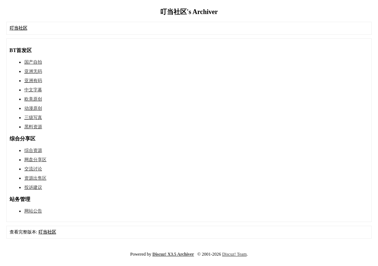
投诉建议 (33, 187)
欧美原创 (33, 99)
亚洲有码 (33, 80)
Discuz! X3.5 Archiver (173, 254)
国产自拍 (33, 62)
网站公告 (33, 211)
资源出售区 (35, 178)
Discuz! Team (234, 254)
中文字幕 (33, 89)
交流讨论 (33, 168)
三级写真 (33, 117)
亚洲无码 (33, 71)
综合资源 (33, 150)
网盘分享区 (35, 159)
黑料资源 (33, 126)
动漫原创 (33, 108)
